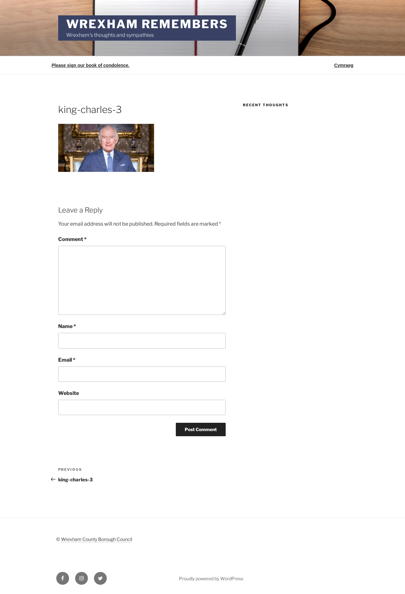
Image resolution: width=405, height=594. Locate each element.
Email (66, 360)
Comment (72, 239)
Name (67, 326)
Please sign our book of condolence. (91, 65)
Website (68, 393)
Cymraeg (344, 65)
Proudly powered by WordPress (211, 578)
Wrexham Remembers (147, 24)
